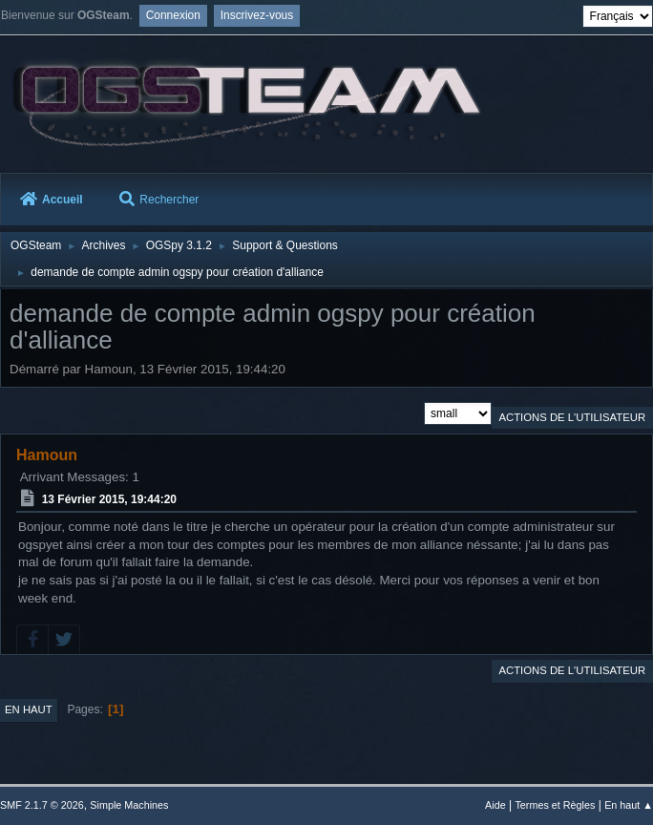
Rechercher (159, 199)
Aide (495, 805)
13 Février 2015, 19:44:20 (109, 499)
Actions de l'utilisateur (571, 417)
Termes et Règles (555, 805)
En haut (29, 709)
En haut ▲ (628, 805)
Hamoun (46, 455)
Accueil (51, 199)
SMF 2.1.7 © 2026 (42, 805)
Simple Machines (129, 805)
